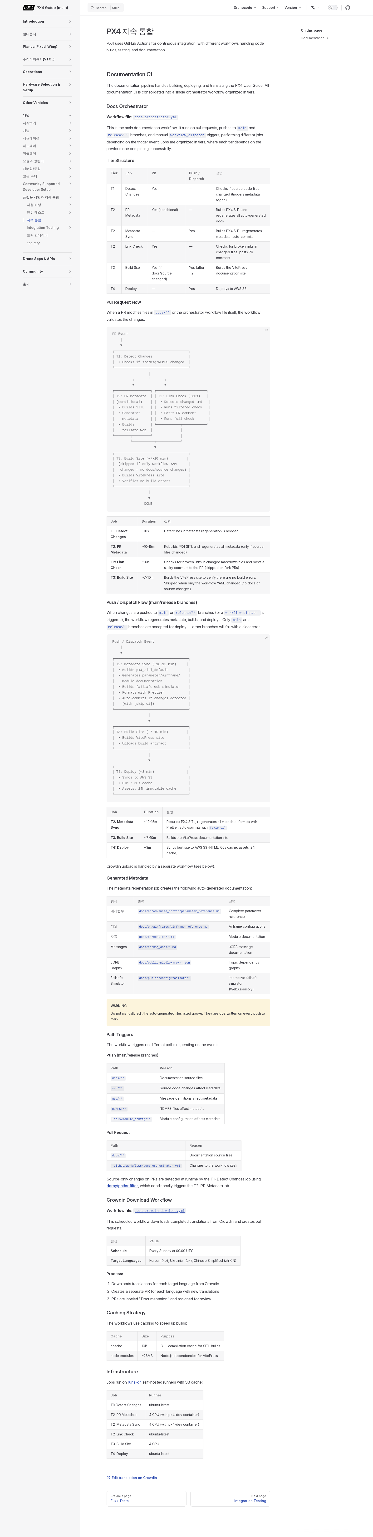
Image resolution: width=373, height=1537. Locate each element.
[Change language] (315, 7)
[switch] (333, 7)
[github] (348, 7)
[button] (70, 21)
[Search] (106, 7)
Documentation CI (315, 38)
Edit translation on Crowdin (132, 1478)
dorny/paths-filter (122, 1185)
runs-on (135, 1382)
